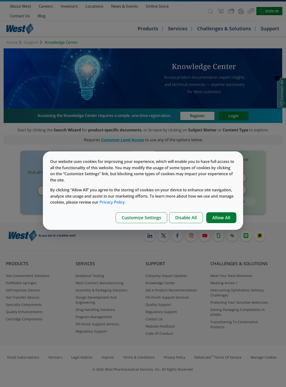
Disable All (186, 217)
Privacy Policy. (113, 202)
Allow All (221, 217)
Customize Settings (141, 217)
